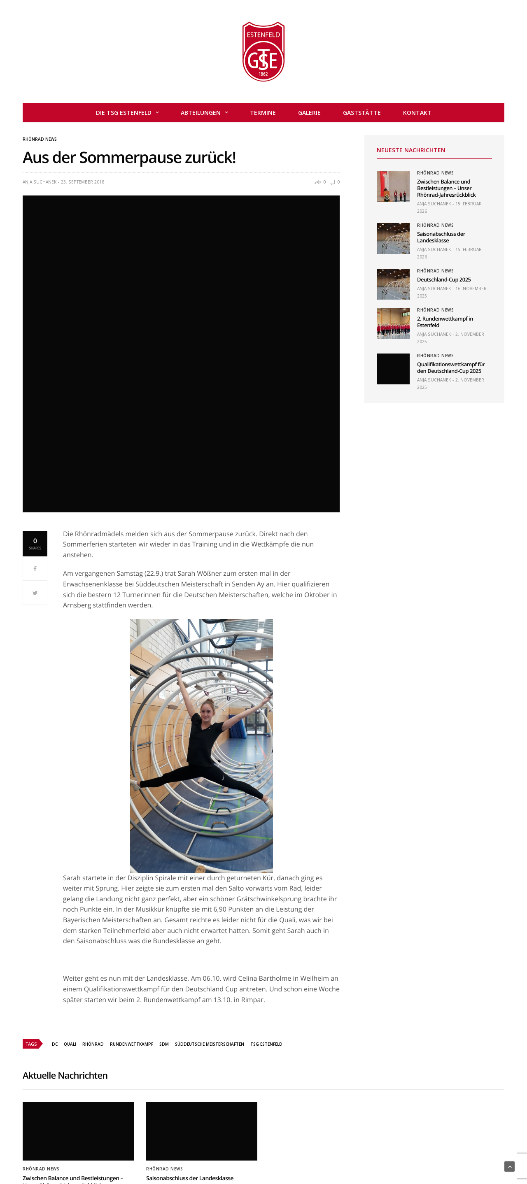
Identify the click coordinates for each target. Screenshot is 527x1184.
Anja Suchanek (39, 182)
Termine (263, 112)
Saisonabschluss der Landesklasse (441, 237)
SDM (164, 939)
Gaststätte (362, 112)
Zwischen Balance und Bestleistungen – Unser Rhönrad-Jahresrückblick (446, 188)
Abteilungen (201, 112)
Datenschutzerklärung (352, 1152)
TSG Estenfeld (266, 939)
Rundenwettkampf (131, 939)
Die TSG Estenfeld (124, 112)
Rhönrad (93, 939)
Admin (177, 1152)
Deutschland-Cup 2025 (444, 279)
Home (152, 1152)
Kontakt (417, 112)
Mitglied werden (217, 1152)
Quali (70, 939)
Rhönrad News (40, 139)
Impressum (296, 1152)
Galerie (309, 112)
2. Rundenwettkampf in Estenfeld (445, 322)
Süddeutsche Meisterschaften (209, 939)
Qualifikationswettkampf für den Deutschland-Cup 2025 (451, 368)
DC (55, 939)
